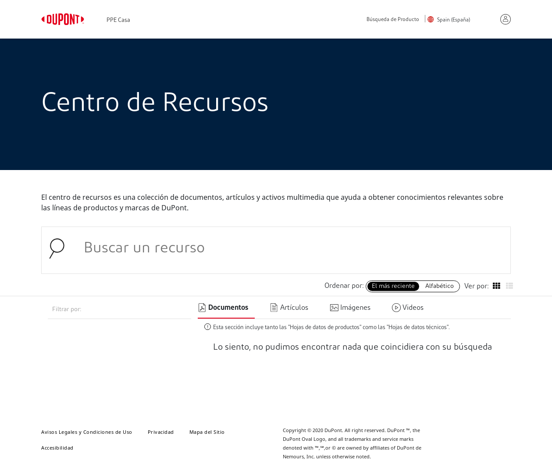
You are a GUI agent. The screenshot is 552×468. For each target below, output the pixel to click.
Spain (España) (453, 20)
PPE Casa (118, 20)
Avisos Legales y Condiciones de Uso (86, 432)
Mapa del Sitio (207, 432)
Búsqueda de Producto (393, 20)
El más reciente (393, 286)
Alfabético (439, 286)
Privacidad (161, 432)
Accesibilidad (57, 447)
